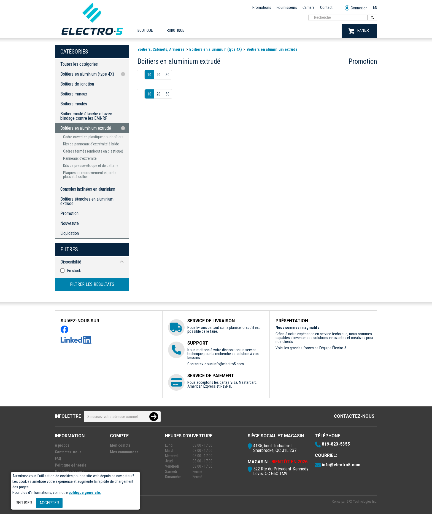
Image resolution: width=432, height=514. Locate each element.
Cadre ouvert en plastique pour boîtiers (93, 137)
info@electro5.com (229, 364)
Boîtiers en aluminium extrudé (85, 128)
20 (158, 75)
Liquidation (69, 233)
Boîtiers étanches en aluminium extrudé (87, 201)
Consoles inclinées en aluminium (87, 189)
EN (375, 7)
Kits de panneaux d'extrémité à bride (91, 144)
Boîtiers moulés (73, 103)
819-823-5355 (336, 444)
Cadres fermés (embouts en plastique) (93, 151)
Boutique (145, 30)
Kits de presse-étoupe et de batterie (90, 165)
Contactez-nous (354, 416)
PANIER (359, 31)
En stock (74, 271)
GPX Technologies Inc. (362, 502)
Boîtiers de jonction (77, 84)
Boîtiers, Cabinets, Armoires (161, 49)
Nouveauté (69, 223)
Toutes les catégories (79, 64)
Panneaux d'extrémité (80, 158)
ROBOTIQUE (175, 30)
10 (149, 75)
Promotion (69, 213)
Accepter (49, 502)
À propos (62, 445)
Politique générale (71, 465)
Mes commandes (124, 452)
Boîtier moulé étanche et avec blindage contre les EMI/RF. (86, 116)
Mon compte (120, 445)
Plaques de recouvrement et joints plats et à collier (90, 175)
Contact (326, 7)
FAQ (58, 458)
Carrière (309, 7)
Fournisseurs (287, 7)
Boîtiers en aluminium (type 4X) (87, 74)
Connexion (356, 8)
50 (167, 75)
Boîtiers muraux (73, 94)
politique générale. (85, 492)
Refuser (23, 502)
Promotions (261, 7)
